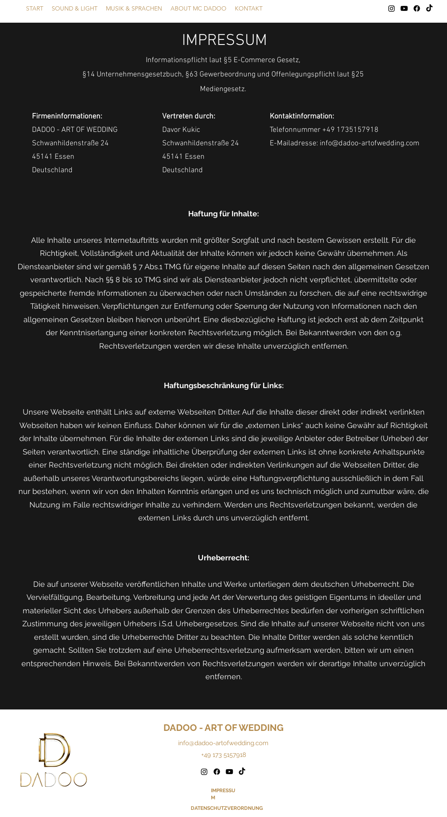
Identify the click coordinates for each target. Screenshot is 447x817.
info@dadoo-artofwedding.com (223, 743)
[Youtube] (404, 8)
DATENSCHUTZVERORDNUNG (227, 808)
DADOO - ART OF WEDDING (223, 727)
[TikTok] (429, 8)
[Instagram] (391, 8)
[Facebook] (417, 8)
